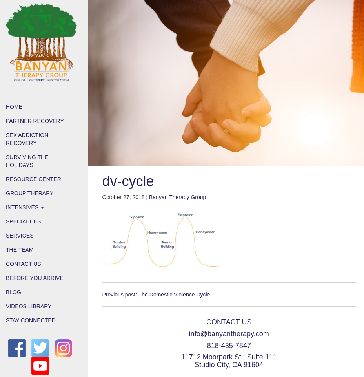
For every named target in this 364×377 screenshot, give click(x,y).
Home (14, 107)
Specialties (23, 221)
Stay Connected (31, 320)
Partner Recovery (35, 121)
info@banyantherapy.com (229, 334)
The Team (20, 250)
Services (20, 235)
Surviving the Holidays (27, 161)
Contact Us (23, 264)
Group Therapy (29, 193)
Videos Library (28, 306)
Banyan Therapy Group (177, 197)
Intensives (25, 207)
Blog (13, 292)
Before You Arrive (35, 278)
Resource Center (33, 179)
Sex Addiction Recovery (27, 139)
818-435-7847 (229, 346)
